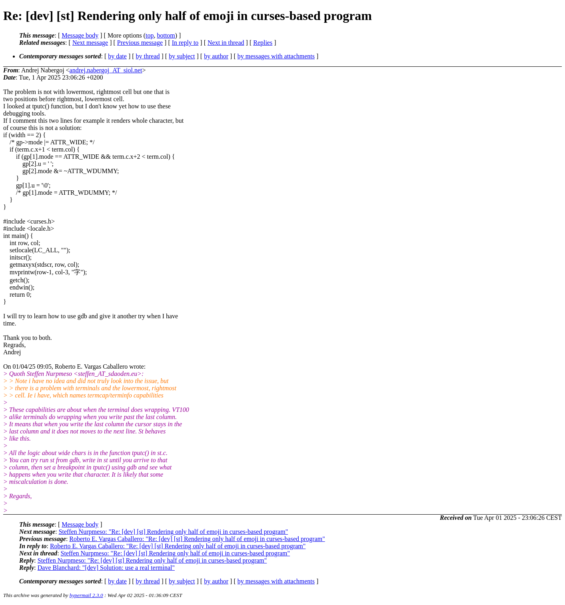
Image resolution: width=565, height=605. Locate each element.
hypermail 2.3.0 (86, 595)
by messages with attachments (276, 56)
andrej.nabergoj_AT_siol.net (106, 70)
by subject (182, 56)
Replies (262, 42)
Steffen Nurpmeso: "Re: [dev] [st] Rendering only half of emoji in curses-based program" (173, 531)
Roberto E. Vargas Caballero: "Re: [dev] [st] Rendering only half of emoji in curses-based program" (197, 538)
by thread (148, 56)
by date (117, 56)
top (150, 35)
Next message (90, 42)
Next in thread (226, 42)
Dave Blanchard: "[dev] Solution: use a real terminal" (106, 567)
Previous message (140, 42)
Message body (80, 35)
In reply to (185, 42)
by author (216, 56)
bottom (166, 35)
